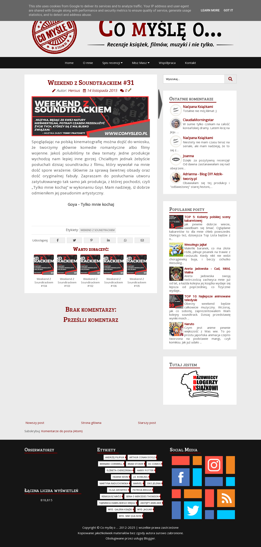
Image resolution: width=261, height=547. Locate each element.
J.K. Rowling (140, 476)
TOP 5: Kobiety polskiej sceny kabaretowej (207, 219)
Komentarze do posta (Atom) (62, 431)
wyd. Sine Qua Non (130, 515)
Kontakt (190, 63)
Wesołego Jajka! (195, 244)
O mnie (88, 63)
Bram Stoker (135, 463)
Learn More (210, 10)
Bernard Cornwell (111, 463)
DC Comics (154, 463)
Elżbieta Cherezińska (119, 470)
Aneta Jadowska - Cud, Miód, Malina (207, 270)
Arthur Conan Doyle (142, 457)
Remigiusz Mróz (111, 496)
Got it (228, 10)
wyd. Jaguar (144, 509)
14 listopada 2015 (102, 90)
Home (69, 63)
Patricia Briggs (142, 489)
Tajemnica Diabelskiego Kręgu (117, 502)
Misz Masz (140, 62)
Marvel (137, 483)
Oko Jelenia (154, 483)
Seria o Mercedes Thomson (142, 496)
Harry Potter (145, 470)
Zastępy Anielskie (150, 502)
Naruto (189, 324)
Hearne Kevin (120, 476)
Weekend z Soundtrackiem (98, 230)
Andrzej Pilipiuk (114, 457)
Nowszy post (34, 423)
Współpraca (167, 63)
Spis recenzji (112, 62)
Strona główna (91, 423)
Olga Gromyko (118, 489)
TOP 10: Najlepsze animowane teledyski (207, 298)
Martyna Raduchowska (114, 483)
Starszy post (147, 423)
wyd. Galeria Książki (120, 509)
